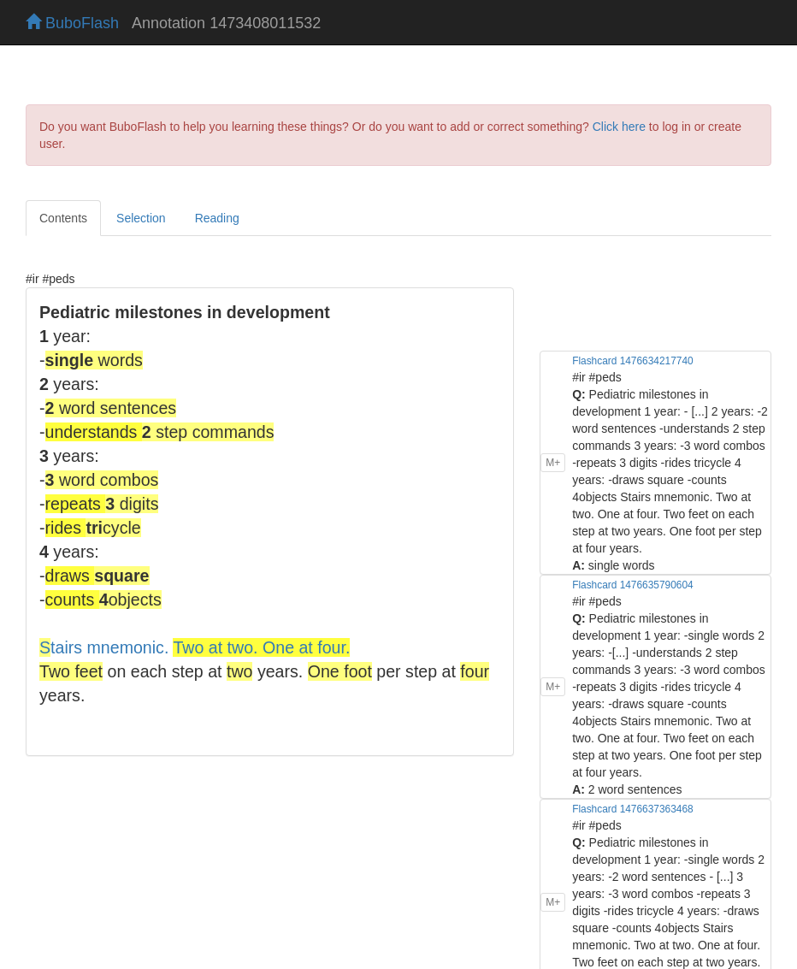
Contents (63, 218)
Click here (619, 126)
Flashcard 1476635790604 (632, 585)
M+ (553, 463)
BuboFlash (72, 23)
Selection (141, 218)
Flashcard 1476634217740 (632, 361)
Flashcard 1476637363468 (632, 809)
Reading (217, 218)
